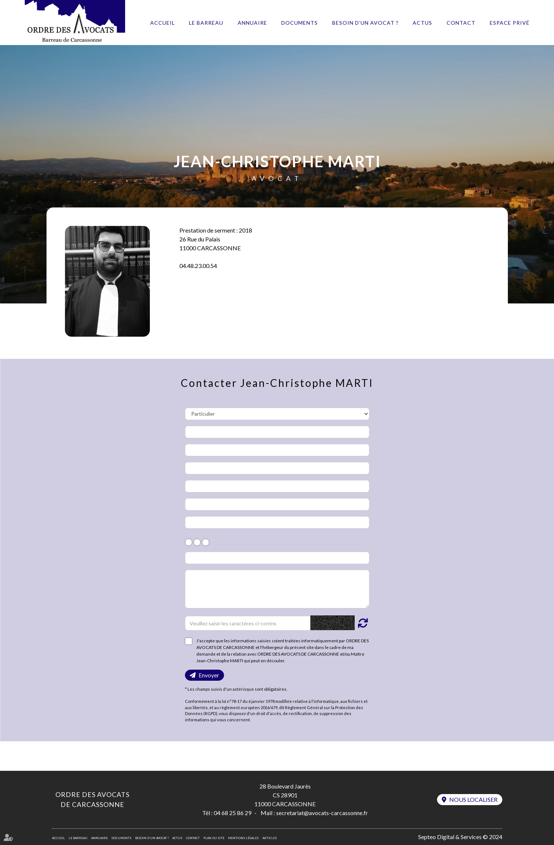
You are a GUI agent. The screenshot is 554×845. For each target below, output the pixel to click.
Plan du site (213, 838)
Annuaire (252, 23)
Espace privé (510, 23)
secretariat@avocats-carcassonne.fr (322, 812)
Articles (269, 838)
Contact (461, 23)
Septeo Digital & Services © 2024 (460, 836)
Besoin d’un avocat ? (365, 23)
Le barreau (206, 23)
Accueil (162, 23)
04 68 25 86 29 (232, 812)
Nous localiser (473, 799)
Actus (422, 23)
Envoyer (209, 675)
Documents (299, 23)
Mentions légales (243, 838)
